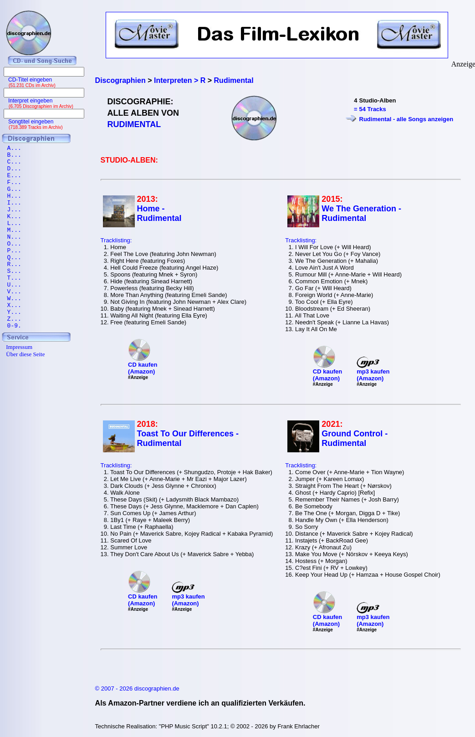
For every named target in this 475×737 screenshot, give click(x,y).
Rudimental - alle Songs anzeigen (406, 119)
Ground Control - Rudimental (355, 438)
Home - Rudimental (159, 213)
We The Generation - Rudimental (361, 213)
